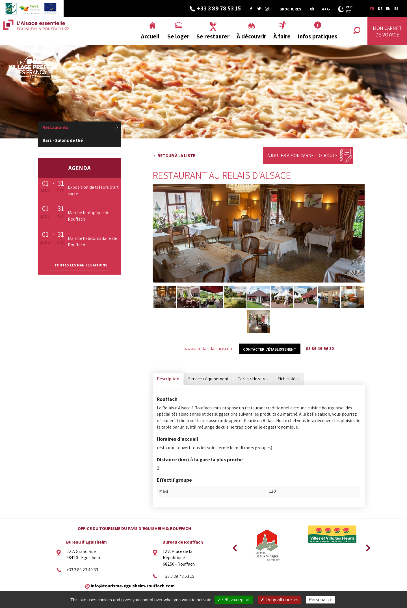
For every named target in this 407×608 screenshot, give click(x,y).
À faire (282, 36)
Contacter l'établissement (269, 349)
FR (372, 8)
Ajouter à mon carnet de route (302, 155)
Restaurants (55, 127)
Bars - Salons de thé (62, 140)
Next (366, 546)
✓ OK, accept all (233, 599)
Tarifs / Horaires (253, 379)
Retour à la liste (176, 155)
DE (380, 8)
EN (388, 8)
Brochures (290, 9)
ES (396, 8)
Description (168, 379)
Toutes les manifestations (80, 265)
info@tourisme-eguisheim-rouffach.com (133, 586)
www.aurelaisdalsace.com (208, 348)
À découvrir (251, 36)
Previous (234, 546)
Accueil (150, 36)
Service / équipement (208, 379)
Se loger (178, 36)
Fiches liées (289, 379)
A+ (324, 9)
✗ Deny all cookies (279, 599)
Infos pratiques (317, 36)
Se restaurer (213, 36)
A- (328, 9)
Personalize (320, 599)
